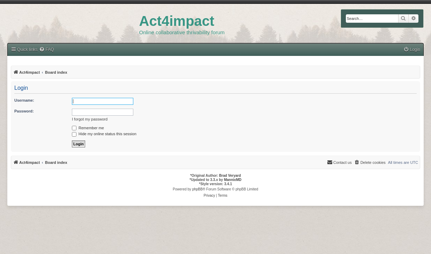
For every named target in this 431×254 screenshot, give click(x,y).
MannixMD (232, 180)
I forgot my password (89, 119)
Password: (24, 111)
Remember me (88, 128)
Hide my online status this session (104, 134)
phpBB (197, 189)
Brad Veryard (230, 175)
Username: (24, 100)
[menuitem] (411, 50)
